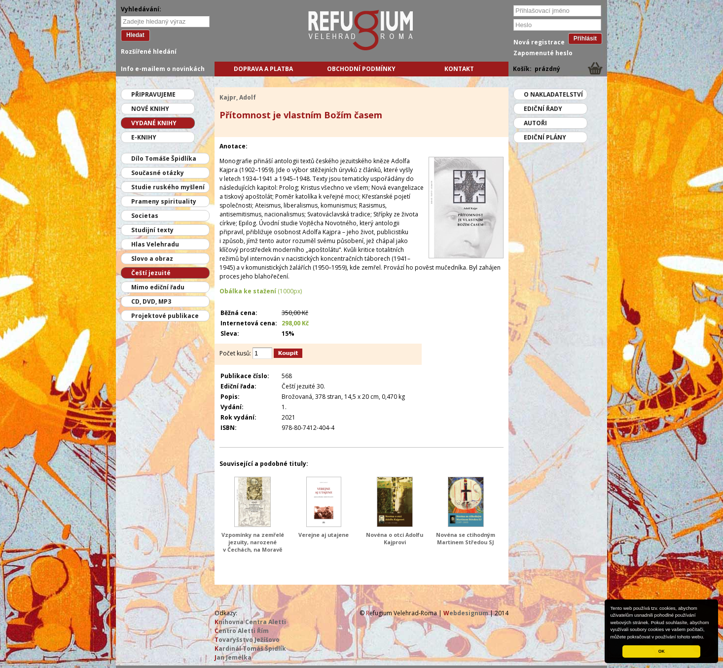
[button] (707, 637)
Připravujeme (153, 94)
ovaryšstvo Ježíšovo (247, 639)
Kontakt (459, 69)
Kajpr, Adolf (237, 97)
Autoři (535, 123)
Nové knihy (150, 109)
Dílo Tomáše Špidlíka (163, 158)
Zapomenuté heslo (543, 53)
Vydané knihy (154, 123)
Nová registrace (539, 42)
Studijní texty (152, 230)
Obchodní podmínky (361, 69)
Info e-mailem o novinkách (163, 69)
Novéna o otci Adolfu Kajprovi (394, 538)
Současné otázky (157, 173)
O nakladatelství (553, 94)
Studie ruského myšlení (168, 187)
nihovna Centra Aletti (250, 622)
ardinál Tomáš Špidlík (250, 648)
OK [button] (661, 651)
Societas (144, 215)
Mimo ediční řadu (157, 287)
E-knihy (143, 137)
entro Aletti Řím (242, 631)
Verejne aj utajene (323, 534)
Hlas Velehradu (155, 244)
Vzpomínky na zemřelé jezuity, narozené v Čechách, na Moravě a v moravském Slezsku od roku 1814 (252, 549)
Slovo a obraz (152, 258)
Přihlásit (585, 38)
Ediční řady (543, 109)
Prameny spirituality (163, 201)
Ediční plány (545, 137)
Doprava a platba (263, 69)
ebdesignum (465, 613)
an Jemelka (233, 657)
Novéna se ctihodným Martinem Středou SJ (465, 538)
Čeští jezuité (151, 273)
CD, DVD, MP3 (151, 301)
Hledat (135, 35)
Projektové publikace (165, 316)
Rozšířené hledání (149, 51)
